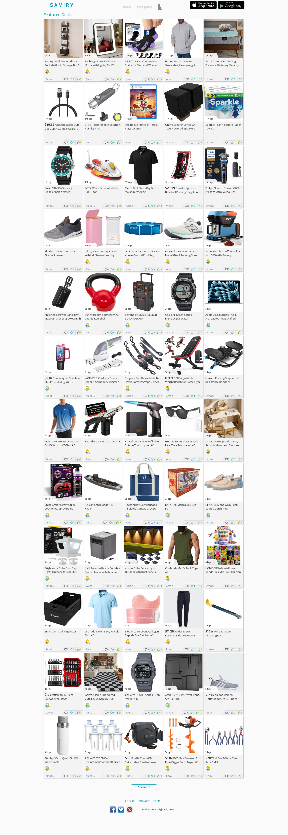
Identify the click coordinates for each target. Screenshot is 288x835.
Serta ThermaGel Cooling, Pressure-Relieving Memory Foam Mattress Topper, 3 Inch (223, 65)
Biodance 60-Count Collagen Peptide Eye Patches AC (142, 633)
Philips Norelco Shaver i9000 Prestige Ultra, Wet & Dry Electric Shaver (222, 191)
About (130, 801)
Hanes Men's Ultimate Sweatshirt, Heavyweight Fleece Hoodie (180, 65)
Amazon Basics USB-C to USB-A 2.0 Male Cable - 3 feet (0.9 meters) (62, 128)
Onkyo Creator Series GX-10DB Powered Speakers (180, 126)
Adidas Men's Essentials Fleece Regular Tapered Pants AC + (180, 635)
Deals (127, 7)
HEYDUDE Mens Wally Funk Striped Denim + (221, 506)
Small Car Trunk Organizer (60, 631)
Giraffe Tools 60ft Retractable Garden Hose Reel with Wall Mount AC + (142, 762)
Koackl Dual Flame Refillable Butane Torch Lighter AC (142, 443)
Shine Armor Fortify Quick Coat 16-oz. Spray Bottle (60, 506)
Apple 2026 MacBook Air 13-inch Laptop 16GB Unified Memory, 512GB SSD (221, 318)
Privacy (143, 801)
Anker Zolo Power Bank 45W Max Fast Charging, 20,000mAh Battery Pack (63, 318)
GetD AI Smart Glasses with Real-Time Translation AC (181, 443)
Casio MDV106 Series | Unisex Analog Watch (58, 190)
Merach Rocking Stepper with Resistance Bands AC (222, 380)
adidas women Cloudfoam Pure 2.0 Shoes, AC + (221, 698)
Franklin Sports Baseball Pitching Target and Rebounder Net (182, 192)
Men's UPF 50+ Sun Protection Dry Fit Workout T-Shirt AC (62, 443)
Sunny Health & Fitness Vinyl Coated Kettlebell (102, 316)
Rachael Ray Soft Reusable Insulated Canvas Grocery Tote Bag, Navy (141, 508)
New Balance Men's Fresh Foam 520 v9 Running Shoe (181, 253)
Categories (144, 7)
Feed (156, 801)
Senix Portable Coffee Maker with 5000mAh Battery (222, 253)
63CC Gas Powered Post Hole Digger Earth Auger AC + (183, 762)
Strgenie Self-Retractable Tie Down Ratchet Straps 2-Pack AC (142, 381)
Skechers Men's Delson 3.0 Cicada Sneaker (61, 253)
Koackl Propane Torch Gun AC (103, 441)
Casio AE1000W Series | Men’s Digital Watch (179, 316)
